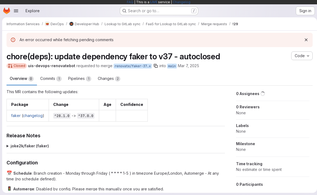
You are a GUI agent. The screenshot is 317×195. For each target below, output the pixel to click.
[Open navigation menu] (16, 10)
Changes (109, 79)
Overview (22, 79)
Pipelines (79, 79)
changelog (33, 115)
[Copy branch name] (155, 66)
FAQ (130, 2)
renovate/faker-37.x (133, 66)
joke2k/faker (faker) (30, 146)
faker (16, 115)
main (172, 66)
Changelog (181, 2)
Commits (51, 79)
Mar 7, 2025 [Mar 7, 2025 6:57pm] (188, 65)
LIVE (153, 2)
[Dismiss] (304, 40)
